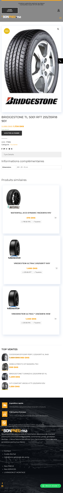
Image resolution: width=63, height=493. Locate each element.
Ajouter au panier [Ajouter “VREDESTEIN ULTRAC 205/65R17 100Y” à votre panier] (59, 268)
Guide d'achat (10, 454)
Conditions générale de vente (16, 457)
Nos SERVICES (10, 469)
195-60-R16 (26, 222)
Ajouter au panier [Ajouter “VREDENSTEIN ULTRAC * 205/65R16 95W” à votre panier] (58, 318)
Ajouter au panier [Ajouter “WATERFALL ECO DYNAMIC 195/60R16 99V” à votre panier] (58, 217)
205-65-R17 (28, 272)
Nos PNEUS (9, 466)
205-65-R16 (26, 323)
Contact (7, 451)
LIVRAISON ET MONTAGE (14, 472)
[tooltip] (60, 61)
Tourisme (13, 145)
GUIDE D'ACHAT (10, 10)
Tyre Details (9, 154)
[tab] (31, 154)
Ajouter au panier (11, 133)
